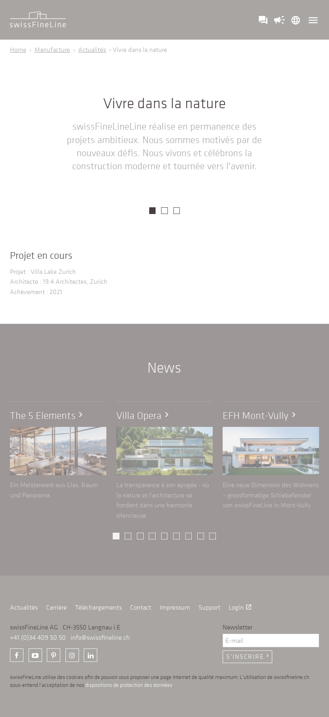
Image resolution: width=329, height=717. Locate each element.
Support (209, 607)
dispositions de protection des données (128, 684)
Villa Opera (144, 415)
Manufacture (52, 50)
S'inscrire (248, 656)
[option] (58, 451)
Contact (140, 607)
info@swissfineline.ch (100, 637)
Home (18, 50)
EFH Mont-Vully (261, 415)
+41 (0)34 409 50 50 (38, 637)
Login (240, 607)
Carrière (56, 607)
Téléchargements (98, 607)
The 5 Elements (48, 415)
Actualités (92, 50)
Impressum (175, 607)
